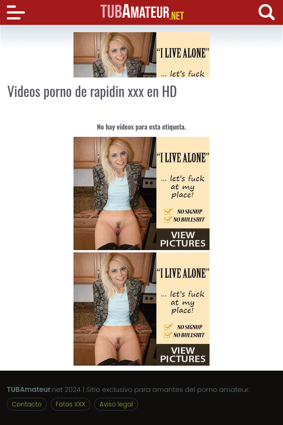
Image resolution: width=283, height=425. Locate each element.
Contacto (27, 404)
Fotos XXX (70, 404)
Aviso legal (116, 404)
